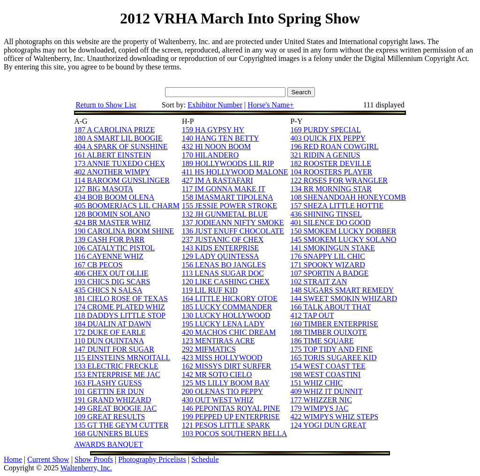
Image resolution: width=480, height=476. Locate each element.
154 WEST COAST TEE (328, 366)
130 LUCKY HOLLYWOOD (226, 315)
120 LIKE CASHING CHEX (226, 282)
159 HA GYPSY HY (213, 130)
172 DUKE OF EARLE (109, 332)
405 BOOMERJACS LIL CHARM (127, 206)
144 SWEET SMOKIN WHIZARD (344, 298)
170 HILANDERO (210, 155)
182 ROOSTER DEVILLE (331, 163)
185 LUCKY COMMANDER (227, 307)
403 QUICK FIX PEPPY (328, 138)
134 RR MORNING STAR (331, 189)
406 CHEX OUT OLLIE (111, 273)
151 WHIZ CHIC (317, 383)
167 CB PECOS (98, 265)
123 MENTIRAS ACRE (218, 341)
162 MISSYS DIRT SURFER (226, 366)
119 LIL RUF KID (210, 290)
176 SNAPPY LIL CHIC (328, 256)
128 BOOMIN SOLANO (112, 214)
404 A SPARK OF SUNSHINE (120, 147)
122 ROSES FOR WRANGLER (339, 180)
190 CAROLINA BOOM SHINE (124, 231)
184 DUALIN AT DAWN (112, 324)
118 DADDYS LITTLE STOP (119, 315)
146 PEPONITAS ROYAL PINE (231, 408)
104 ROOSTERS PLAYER (332, 172)
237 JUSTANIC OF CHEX (222, 239)
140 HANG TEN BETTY (220, 138)
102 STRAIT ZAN (319, 282)
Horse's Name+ (271, 105)
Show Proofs (94, 459)
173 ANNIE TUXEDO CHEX (119, 163)
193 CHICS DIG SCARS (112, 282)
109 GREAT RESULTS (109, 417)
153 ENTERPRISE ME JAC (117, 374)
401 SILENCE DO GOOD (331, 223)
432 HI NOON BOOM (216, 147)
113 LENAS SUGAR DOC (223, 273)
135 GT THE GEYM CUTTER (121, 425)
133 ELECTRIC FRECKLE (116, 366)
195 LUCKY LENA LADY (223, 324)
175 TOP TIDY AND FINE (332, 349)
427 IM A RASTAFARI (217, 180)
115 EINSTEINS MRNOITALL (122, 358)
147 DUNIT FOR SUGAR (114, 349)
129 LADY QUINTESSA (220, 256)
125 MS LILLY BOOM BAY (226, 383)
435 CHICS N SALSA (108, 290)
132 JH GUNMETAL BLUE (225, 214)
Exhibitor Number (215, 105)
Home (13, 459)
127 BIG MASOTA (103, 189)
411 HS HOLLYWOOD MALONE (235, 172)
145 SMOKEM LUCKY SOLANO (344, 239)
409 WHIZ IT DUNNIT (327, 391)
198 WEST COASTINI (326, 374)
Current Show (48, 459)
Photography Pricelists (152, 459)
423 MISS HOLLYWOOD (222, 358)
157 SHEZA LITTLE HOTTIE (337, 206)
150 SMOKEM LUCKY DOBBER (344, 231)
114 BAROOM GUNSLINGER (122, 180)
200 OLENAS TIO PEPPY (222, 391)
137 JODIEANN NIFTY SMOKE (233, 223)
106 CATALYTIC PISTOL (114, 248)
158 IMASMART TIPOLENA (227, 197)
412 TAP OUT (312, 315)
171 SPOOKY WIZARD (328, 265)
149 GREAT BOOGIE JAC (115, 408)
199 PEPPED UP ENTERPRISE (231, 417)
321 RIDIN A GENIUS (325, 155)
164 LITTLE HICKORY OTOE (230, 298)
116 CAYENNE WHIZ (108, 256)
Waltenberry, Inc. (86, 468)
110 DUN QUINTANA (109, 341)
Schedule (205, 459)
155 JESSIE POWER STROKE (229, 206)
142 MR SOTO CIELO (217, 374)
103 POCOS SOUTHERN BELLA (234, 434)
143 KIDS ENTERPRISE (220, 248)
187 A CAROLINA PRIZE (114, 130)
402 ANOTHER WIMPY (112, 172)
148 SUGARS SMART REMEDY (342, 290)
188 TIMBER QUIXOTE (329, 332)
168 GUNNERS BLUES (111, 434)
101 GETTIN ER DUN (109, 391)
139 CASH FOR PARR (109, 239)
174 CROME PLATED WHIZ (119, 307)
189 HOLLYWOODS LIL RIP (228, 163)
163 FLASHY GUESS (108, 383)
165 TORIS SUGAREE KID (334, 358)
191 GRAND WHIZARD (112, 400)
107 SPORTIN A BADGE (330, 273)
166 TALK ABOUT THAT (331, 307)
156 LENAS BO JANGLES (224, 265)
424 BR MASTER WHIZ (112, 223)
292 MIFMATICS (209, 349)
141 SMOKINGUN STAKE (333, 248)
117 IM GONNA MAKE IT (223, 189)
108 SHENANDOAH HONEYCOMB (348, 197)
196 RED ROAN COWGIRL (335, 147)
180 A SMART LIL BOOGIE (118, 138)
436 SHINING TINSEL (326, 214)
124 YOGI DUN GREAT (329, 425)
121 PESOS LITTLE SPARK (226, 425)
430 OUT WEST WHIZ (218, 400)
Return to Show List (105, 105)
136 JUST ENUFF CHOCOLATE (233, 231)
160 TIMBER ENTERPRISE (334, 324)
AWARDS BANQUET (108, 444)
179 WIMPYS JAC (320, 408)
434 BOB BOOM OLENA (114, 197)
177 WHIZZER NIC (321, 400)
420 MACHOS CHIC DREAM (229, 332)
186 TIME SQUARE (322, 341)
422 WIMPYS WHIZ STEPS (334, 417)
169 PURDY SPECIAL (326, 130)
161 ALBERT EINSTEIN (112, 155)
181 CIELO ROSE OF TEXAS (121, 298)
